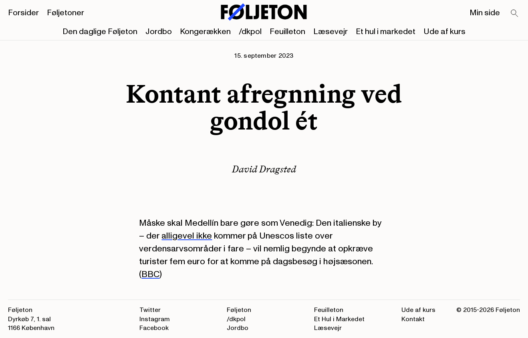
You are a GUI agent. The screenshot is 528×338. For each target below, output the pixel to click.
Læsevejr (330, 31)
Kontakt (413, 319)
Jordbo (158, 31)
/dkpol (250, 31)
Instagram (154, 319)
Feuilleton (287, 31)
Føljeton (239, 310)
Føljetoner (65, 12)
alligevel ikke (186, 236)
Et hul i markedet (385, 31)
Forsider (23, 12)
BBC (150, 274)
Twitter (150, 310)
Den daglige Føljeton (99, 31)
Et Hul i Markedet (339, 319)
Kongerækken (205, 31)
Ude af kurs (444, 31)
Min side (485, 12)
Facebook (154, 328)
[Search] (515, 13)
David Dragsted (264, 169)
